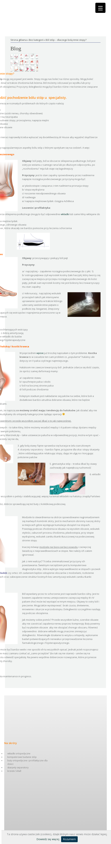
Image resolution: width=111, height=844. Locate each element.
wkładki (65, 214)
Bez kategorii (36, 40)
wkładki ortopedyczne (18, 753)
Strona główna (18, 40)
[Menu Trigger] (100, 8)
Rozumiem (69, 839)
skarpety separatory (18, 767)
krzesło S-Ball (14, 771)
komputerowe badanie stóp (22, 757)
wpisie (40, 353)
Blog (15, 48)
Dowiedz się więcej (47, 839)
